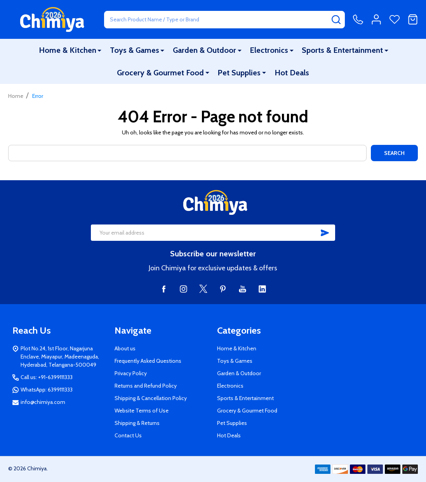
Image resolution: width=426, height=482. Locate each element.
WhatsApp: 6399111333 (47, 389)
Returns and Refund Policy (146, 385)
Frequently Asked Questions (148, 360)
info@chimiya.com (43, 401)
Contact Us (128, 435)
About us (125, 348)
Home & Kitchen (68, 50)
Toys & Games (135, 50)
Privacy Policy (131, 373)
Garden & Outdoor (204, 50)
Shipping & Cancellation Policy (151, 398)
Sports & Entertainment (342, 50)
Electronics (269, 50)
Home (15, 95)
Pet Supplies (239, 72)
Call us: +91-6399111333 (47, 377)
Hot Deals (291, 72)
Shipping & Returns (137, 422)
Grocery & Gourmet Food (160, 72)
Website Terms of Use (142, 410)
